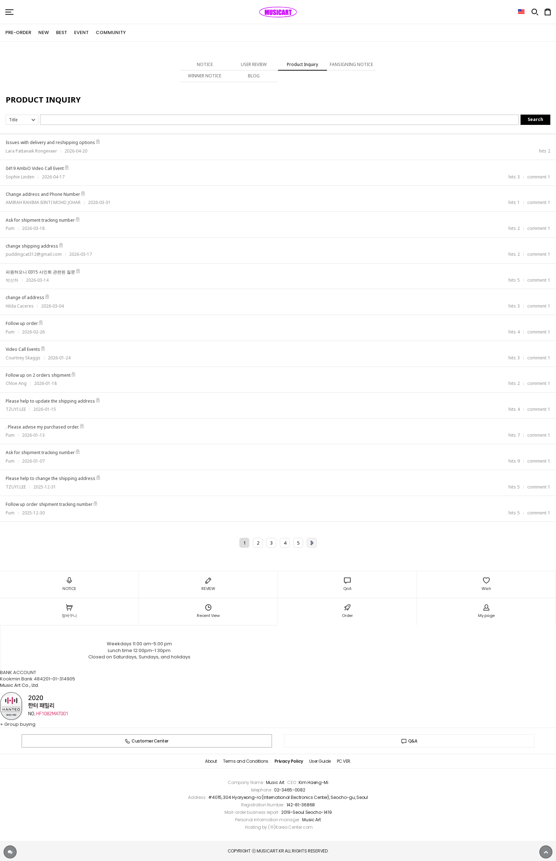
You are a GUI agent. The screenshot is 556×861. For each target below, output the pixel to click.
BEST (61, 32)
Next (312, 543)
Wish (486, 584)
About (211, 761)
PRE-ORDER (18, 32)
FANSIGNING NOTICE (351, 64)
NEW (43, 32)
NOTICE (205, 64)
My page (486, 612)
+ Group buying (17, 724)
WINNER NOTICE (204, 76)
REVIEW (208, 584)
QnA (347, 584)
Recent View (208, 612)
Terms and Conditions (245, 761)
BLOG (254, 76)
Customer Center (146, 741)
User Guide (320, 761)
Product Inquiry (302, 64)
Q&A (409, 741)
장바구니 (69, 612)
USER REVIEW (254, 64)
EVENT (81, 32)
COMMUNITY (111, 32)
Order (347, 612)
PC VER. (344, 761)
